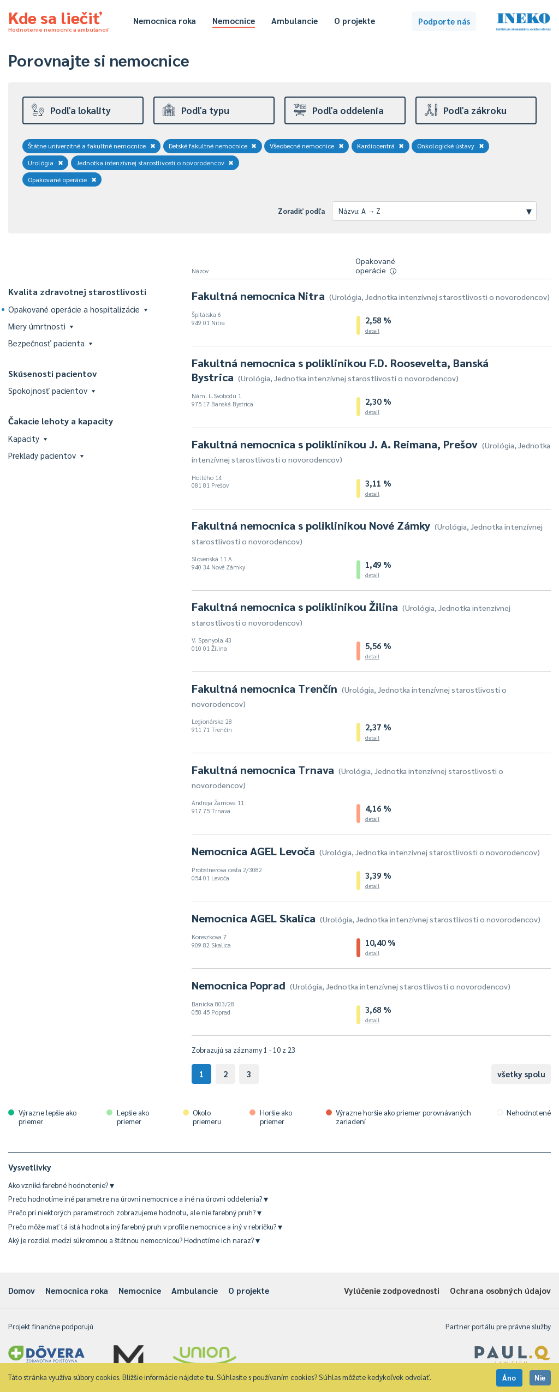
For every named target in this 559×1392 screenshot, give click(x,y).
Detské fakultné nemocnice (213, 145)
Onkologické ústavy (450, 145)
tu (209, 1377)
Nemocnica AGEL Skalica (366, 918)
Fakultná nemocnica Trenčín (349, 695)
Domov (21, 1290)
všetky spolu (521, 1074)
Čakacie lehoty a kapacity (60, 421)
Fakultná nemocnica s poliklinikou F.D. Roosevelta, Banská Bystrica (340, 370)
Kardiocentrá (381, 145)
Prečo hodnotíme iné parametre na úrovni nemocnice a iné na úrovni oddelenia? (138, 1198)
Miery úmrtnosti (40, 326)
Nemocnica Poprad (351, 985)
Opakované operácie (62, 179)
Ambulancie (294, 20)
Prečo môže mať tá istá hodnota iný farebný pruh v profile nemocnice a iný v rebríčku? (145, 1226)
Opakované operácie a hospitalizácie (77, 309)
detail (372, 330)
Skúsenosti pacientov (52, 373)
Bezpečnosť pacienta (50, 343)
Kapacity (27, 438)
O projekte (354, 20)
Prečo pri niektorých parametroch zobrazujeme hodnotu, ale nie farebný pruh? (134, 1212)
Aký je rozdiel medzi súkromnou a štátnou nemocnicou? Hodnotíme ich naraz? (134, 1240)
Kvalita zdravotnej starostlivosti (77, 291)
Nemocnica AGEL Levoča (366, 851)
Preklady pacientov (46, 455)
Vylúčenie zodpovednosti (391, 1290)
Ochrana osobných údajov (500, 1290)
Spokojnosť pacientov (51, 390)
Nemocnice (233, 20)
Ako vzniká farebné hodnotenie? (61, 1185)
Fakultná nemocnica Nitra (371, 296)
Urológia (45, 162)
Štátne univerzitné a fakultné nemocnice (92, 145)
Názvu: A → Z (435, 210)
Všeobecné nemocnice (307, 145)
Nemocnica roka (164, 20)
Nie (540, 1377)
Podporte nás (444, 21)
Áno (509, 1377)
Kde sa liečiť (58, 20)
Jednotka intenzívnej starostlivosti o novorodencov (155, 162)
